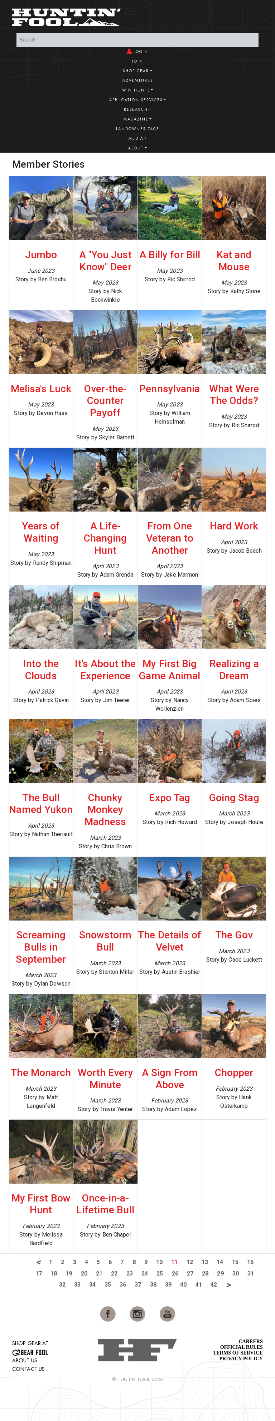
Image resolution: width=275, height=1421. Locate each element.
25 (159, 1273)
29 (220, 1273)
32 (62, 1284)
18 (53, 1273)
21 (99, 1273)
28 (205, 1273)
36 (123, 1284)
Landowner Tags (137, 129)
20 (84, 1273)
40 (183, 1284)
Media (136, 138)
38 (153, 1284)
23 (129, 1273)
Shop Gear (136, 71)
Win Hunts (136, 90)
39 (168, 1284)
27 (190, 1273)
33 (77, 1284)
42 (214, 1284)
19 (69, 1273)
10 (159, 1262)
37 (138, 1284)
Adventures (137, 80)
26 (175, 1273)
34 (92, 1284)
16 (250, 1262)
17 (38, 1273)
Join (137, 61)
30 (235, 1273)
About (136, 148)
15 (235, 1262)
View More (241, 163)
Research (136, 109)
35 (108, 1284)
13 (205, 1262)
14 (220, 1262)
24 (144, 1273)
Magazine (136, 119)
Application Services (136, 100)
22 (114, 1273)
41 (199, 1284)
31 (250, 1273)
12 (190, 1262)
